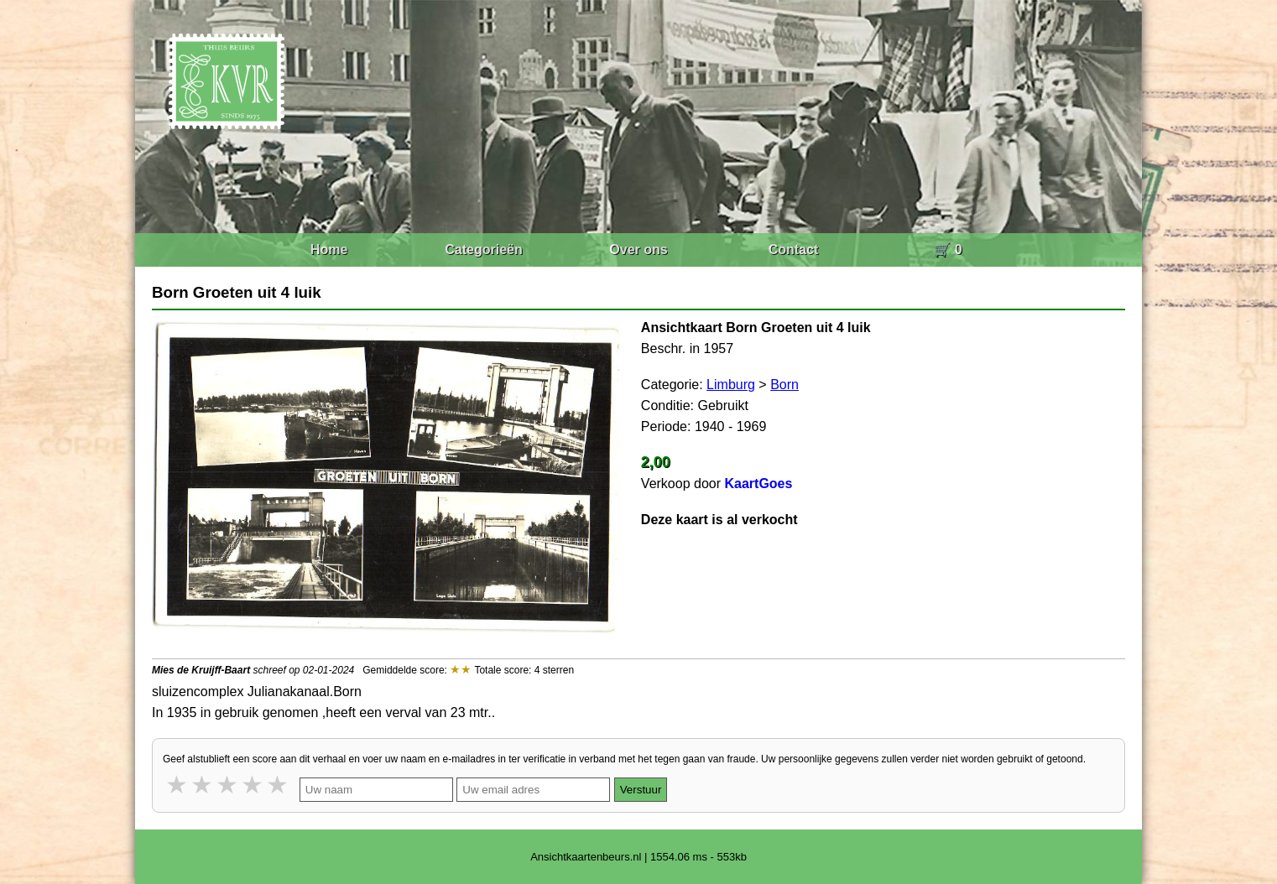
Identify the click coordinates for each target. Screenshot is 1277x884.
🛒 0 (948, 249)
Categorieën (483, 249)
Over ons (638, 249)
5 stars (278, 784)
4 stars (253, 784)
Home (328, 249)
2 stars (203, 784)
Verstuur (641, 789)
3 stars (228, 784)
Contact (794, 249)
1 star (177, 784)
